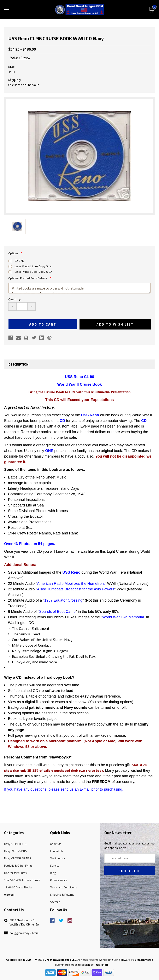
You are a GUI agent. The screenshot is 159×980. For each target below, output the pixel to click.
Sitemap (55, 902)
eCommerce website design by (74, 964)
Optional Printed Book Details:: (28, 278)
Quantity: (14, 299)
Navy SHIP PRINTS (15, 844)
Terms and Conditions (63, 887)
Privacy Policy (58, 880)
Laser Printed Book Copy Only (33, 266)
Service (54, 865)
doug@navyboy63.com (24, 933)
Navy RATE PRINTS (15, 851)
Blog (53, 873)
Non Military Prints (15, 873)
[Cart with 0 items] (152, 9)
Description (18, 364)
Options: (14, 253)
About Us (55, 844)
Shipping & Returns (62, 894)
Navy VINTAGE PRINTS (17, 858)
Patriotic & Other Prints (18, 865)
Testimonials (58, 858)
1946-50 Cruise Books (18, 887)
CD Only (19, 260)
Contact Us (56, 851)
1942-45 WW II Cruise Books (22, 880)
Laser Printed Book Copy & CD (33, 271)
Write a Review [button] (20, 58)
